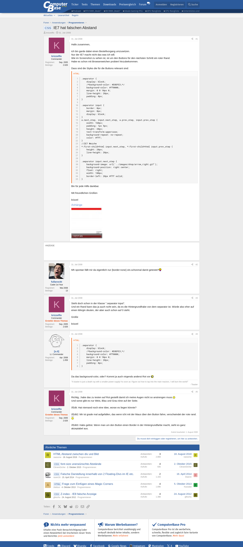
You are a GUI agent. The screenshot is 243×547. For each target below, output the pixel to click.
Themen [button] (95, 4)
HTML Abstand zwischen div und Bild (76, 454)
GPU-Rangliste (154, 10)
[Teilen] (192, 39)
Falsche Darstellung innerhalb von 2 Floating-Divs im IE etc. (97, 474)
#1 (197, 39)
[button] (55, 15)
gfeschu (56, 497)
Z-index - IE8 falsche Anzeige (79, 494)
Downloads (109, 4)
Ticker (75, 4)
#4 (197, 334)
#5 (197, 392)
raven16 (56, 477)
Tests (84, 4)
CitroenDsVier (59, 467)
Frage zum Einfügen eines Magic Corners (87, 483)
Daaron (188, 477)
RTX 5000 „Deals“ (93, 10)
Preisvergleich (127, 4)
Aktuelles (48, 15)
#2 (197, 264)
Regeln (75, 15)
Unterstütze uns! (191, 10)
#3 (197, 298)
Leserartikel (63, 15)
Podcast (77, 10)
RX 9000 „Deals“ (112, 10)
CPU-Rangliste (172, 10)
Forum (142, 4)
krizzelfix (50, 32)
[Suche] (193, 5)
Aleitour (56, 487)
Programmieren (85, 457)
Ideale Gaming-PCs (134, 10)
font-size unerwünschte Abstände (81, 464)
